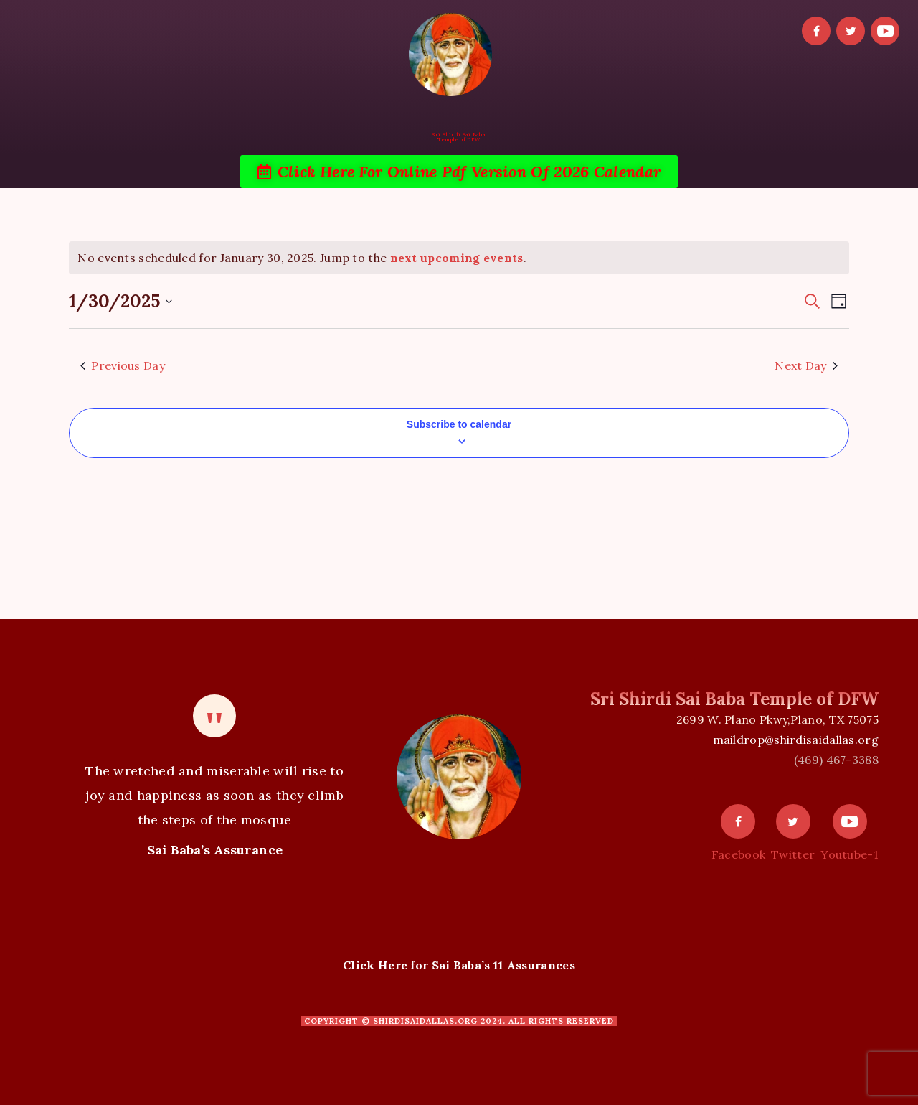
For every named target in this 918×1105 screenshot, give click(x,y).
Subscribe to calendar (459, 424)
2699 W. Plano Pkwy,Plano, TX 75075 (777, 719)
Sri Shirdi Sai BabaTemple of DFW (459, 137)
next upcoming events (457, 258)
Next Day (806, 365)
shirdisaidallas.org (425, 1021)
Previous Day (122, 365)
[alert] (458, 257)
